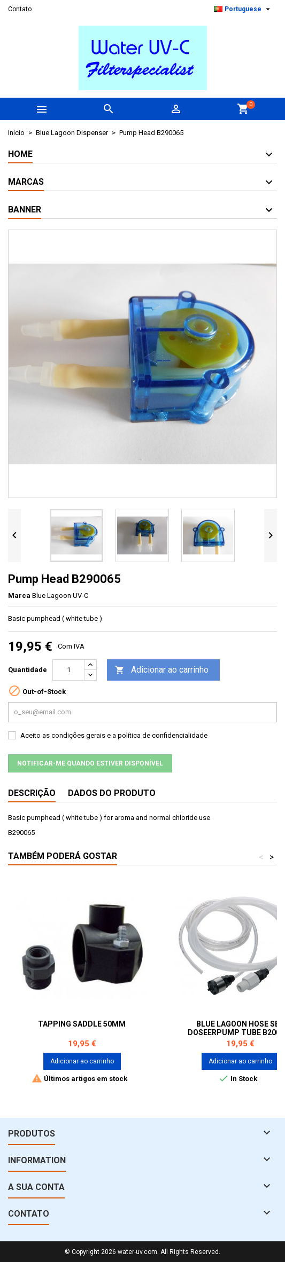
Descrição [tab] (32, 793)
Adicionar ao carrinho (162, 670)
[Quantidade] (68, 670)
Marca (19, 595)
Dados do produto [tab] (112, 793)
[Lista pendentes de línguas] (243, 9)
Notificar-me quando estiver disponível (90, 763)
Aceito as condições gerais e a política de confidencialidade (113, 735)
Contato (20, 9)
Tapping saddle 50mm (82, 1024)
